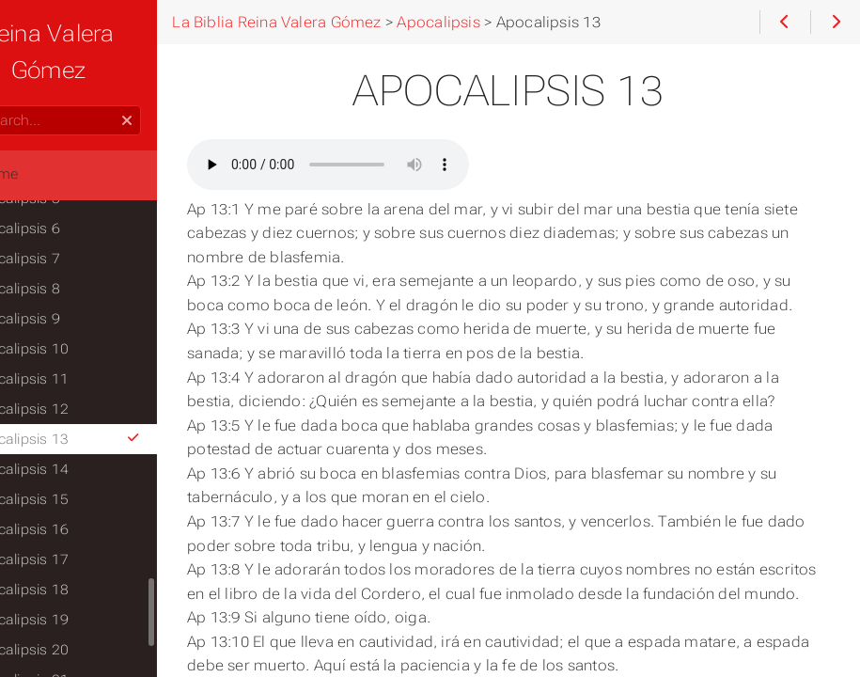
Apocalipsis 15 (79, 499)
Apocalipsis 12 (79, 409)
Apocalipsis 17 (79, 559)
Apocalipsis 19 (79, 619)
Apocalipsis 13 (115, 439)
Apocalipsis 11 (79, 378)
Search (16, 105)
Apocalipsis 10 (79, 348)
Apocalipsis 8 (74, 288)
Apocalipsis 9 (74, 318)
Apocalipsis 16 (79, 529)
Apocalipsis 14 (79, 469)
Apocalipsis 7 (74, 258)
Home (46, 173)
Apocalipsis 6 (74, 228)
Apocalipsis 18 (79, 589)
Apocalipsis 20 (79, 649)
